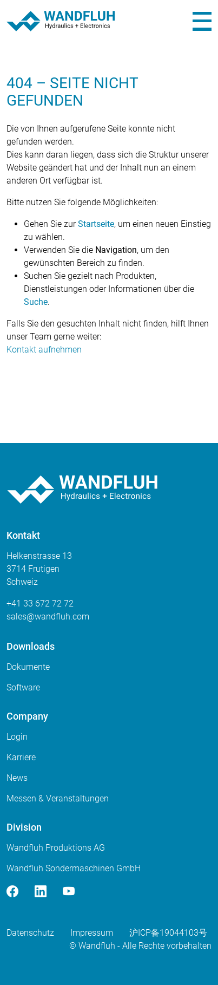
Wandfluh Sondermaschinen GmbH (73, 868)
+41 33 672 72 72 (40, 603)
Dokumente (28, 667)
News (17, 778)
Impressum (91, 933)
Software (23, 687)
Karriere (21, 757)
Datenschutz (30, 933)
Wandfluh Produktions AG (55, 848)
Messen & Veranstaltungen (57, 798)
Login (17, 737)
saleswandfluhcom (47, 616)
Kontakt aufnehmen (44, 349)
